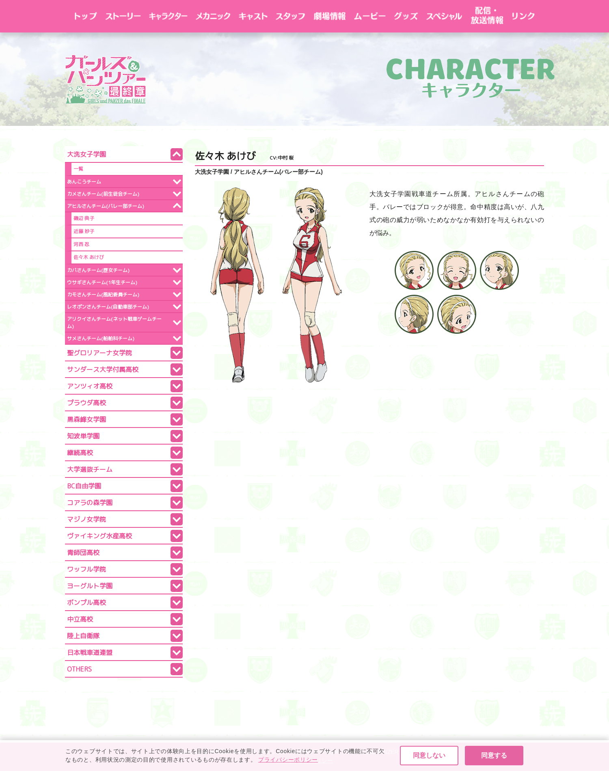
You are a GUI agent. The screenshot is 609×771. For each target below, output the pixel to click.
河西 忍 (81, 244)
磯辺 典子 (83, 218)
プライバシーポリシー (304, 761)
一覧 (78, 168)
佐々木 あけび (88, 257)
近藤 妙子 (83, 231)
